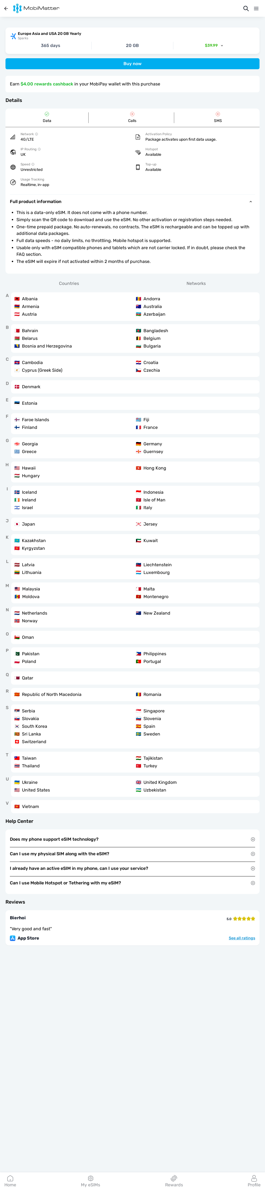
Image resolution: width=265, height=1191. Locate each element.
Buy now (132, 63)
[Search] (246, 8)
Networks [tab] (196, 283)
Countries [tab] (69, 283)
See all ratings (242, 938)
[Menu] (256, 8)
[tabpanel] (132, 552)
